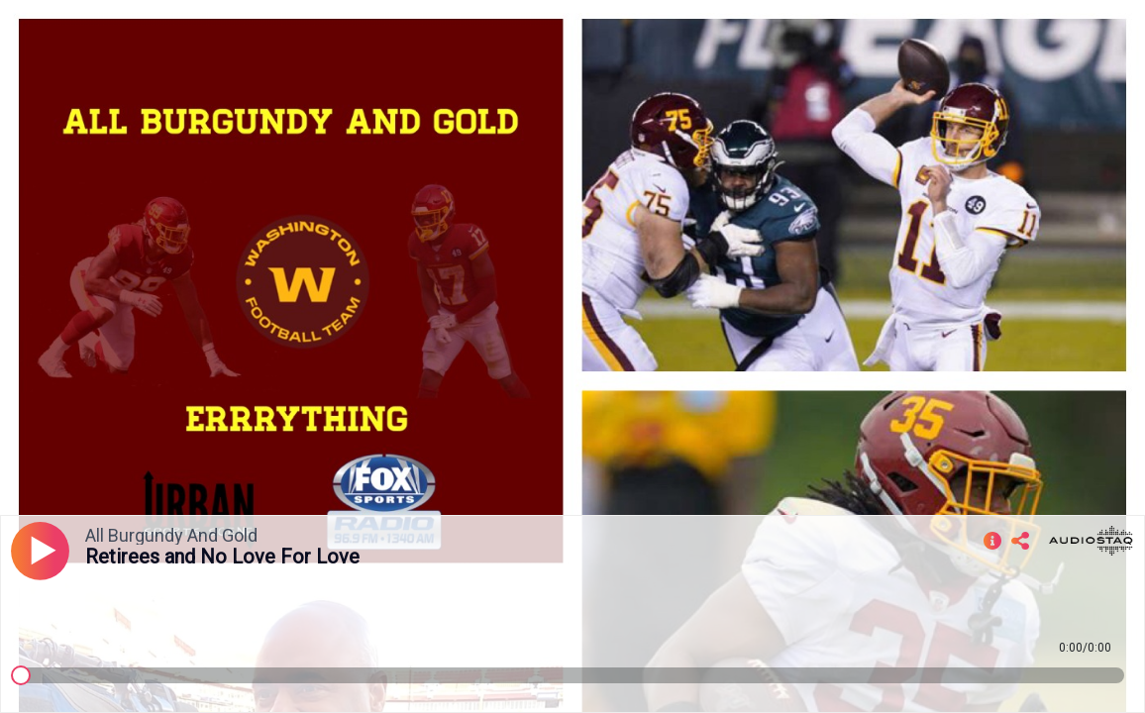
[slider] (21, 675)
